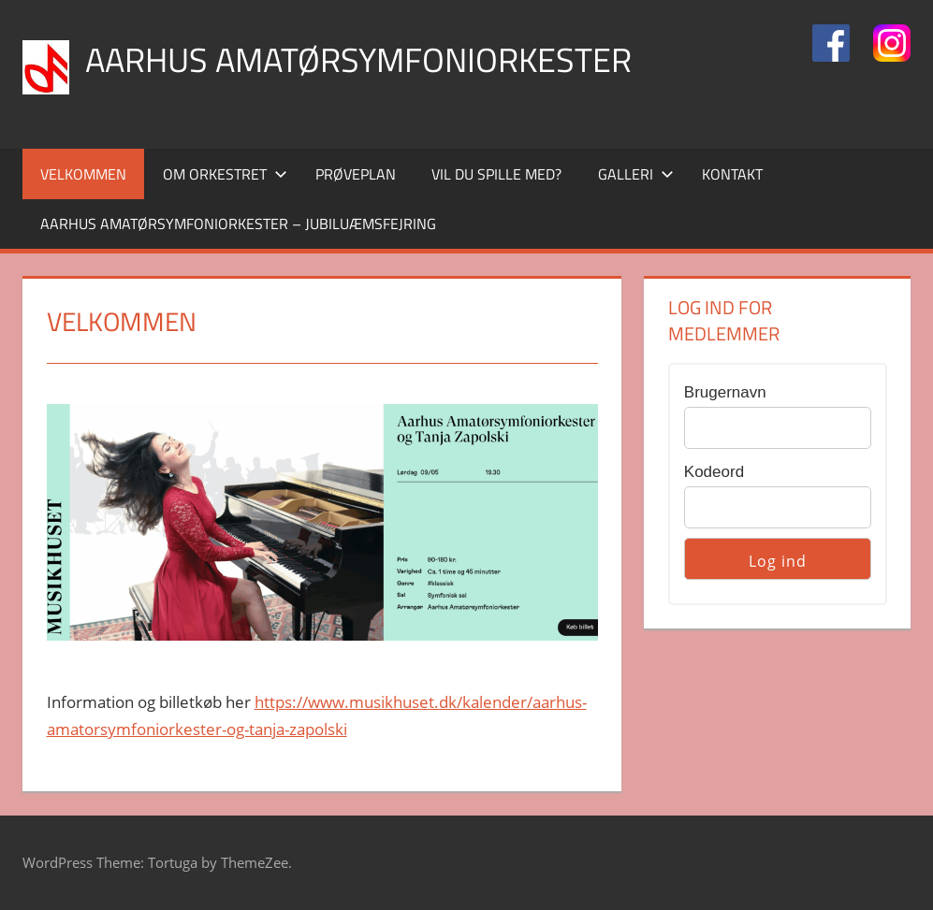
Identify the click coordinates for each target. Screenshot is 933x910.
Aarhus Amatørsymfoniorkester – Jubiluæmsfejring (238, 223)
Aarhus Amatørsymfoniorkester (358, 59)
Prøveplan (355, 174)
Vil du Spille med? (496, 174)
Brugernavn (725, 392)
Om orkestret (225, 174)
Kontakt (732, 174)
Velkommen (83, 174)
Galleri (636, 174)
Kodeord (714, 472)
